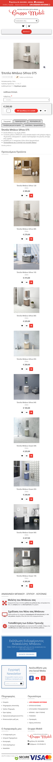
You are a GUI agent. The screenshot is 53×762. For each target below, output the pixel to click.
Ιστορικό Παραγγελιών (10, 738)
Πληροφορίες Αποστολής (11, 705)
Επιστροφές (6, 741)
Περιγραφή (7, 121)
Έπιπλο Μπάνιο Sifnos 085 (26, 229)
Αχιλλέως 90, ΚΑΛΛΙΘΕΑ (36, 741)
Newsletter (6, 748)
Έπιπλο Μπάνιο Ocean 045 (26, 446)
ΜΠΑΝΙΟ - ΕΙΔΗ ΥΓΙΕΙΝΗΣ (37, 712)
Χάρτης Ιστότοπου (35, 723)
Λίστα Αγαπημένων (9, 745)
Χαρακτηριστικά (20, 121)
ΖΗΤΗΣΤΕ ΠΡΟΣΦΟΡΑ (26, 654)
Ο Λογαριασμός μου (9, 734)
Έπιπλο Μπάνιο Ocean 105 (26, 576)
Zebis (14, 81)
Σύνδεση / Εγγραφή (8, 4)
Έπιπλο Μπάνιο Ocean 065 (26, 532)
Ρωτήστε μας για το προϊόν (12, 125)
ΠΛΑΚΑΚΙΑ (32, 716)
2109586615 (40, 2)
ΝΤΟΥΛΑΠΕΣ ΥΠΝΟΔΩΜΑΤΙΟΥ (38, 709)
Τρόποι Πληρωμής (9, 709)
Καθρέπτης (7, 96)
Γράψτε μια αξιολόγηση (24, 77)
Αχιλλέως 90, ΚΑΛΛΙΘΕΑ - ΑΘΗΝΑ (21, 2)
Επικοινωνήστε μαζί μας (10, 719)
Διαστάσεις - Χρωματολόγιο (34, 125)
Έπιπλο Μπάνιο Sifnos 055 (26, 359)
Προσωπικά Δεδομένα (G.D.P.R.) (13, 716)
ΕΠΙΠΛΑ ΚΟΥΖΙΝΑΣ (35, 705)
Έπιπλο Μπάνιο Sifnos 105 (26, 272)
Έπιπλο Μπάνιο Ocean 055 (26, 489)
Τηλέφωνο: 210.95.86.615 (38, 744)
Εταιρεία (5, 702)
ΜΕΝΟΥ (26, 32)
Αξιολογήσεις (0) (35, 121)
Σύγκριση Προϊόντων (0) (21, 4)
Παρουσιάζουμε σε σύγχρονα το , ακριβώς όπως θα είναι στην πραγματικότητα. (28, 615)
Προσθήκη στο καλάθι (26, 111)
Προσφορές (33, 719)
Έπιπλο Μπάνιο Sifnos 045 (26, 402)
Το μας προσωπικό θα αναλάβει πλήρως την (29, 627)
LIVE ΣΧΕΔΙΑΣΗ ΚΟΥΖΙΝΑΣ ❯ (39, 4)
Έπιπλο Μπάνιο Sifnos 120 (26, 186)
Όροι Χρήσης (7, 712)
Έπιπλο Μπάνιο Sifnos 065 (26, 316)
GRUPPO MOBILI (5, 756)
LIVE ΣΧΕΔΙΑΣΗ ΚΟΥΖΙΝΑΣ (38, 702)
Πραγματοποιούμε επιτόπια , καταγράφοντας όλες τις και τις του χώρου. (29, 603)
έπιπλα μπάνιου (6, 145)
